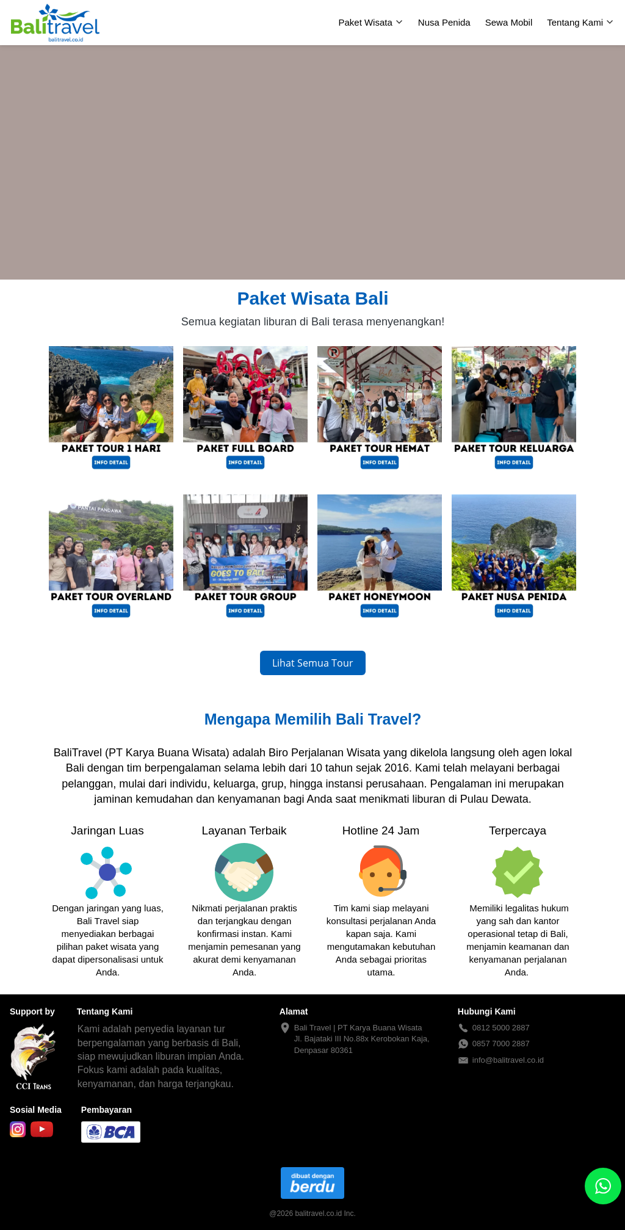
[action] (603, 1186)
